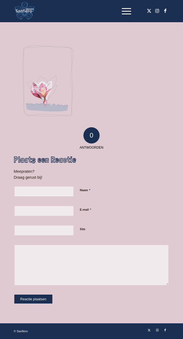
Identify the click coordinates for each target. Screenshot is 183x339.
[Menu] (123, 11)
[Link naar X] (149, 11)
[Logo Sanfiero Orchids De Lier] (76, 11)
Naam (85, 190)
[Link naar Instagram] (157, 11)
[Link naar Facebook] (165, 11)
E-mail (85, 209)
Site (82, 229)
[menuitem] (123, 11)
